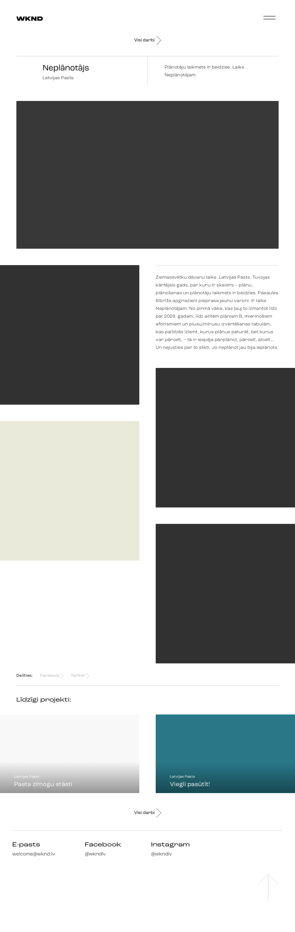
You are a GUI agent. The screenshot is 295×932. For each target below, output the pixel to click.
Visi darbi (147, 40)
